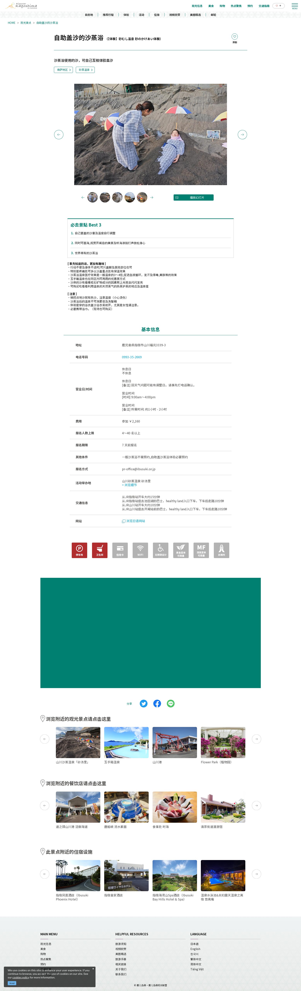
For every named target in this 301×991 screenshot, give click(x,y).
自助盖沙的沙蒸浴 (47, 22)
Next (242, 134)
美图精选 (195, 14)
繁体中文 (195, 959)
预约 (43, 964)
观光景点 (25, 22)
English (195, 949)
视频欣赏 (174, 14)
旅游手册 (120, 959)
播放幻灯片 (197, 197)
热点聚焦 (45, 959)
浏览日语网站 (133, 520)
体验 (126, 14)
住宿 (156, 14)
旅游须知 (120, 944)
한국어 (194, 954)
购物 (43, 954)
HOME (11, 22)
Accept (12, 983)
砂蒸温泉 (84, 70)
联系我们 (120, 974)
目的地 (89, 14)
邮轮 (213, 14)
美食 (43, 949)
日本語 (194, 944)
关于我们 (120, 969)
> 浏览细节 (129, 484)
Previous (58, 134)
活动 (141, 14)
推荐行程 (108, 14)
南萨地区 (62, 70)
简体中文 (195, 964)
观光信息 (45, 944)
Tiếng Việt (197, 969)
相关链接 (120, 964)
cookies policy (20, 977)
